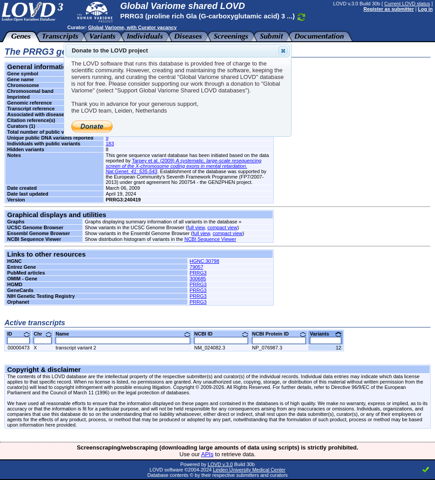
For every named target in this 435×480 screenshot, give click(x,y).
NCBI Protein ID (279, 333)
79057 (197, 267)
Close (282, 50)
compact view (223, 227)
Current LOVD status (407, 3)
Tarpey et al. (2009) (183, 166)
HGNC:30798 (204, 261)
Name (123, 333)
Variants (325, 333)
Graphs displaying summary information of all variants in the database (161, 221)
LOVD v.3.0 (220, 464)
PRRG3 (198, 272)
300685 (198, 278)
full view (196, 227)
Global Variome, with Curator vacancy (132, 27)
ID (18, 333)
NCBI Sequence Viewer (210, 239)
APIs (207, 454)
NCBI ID (221, 333)
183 (110, 143)
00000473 (19, 347)
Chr (43, 333)
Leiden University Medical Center (249, 469)
